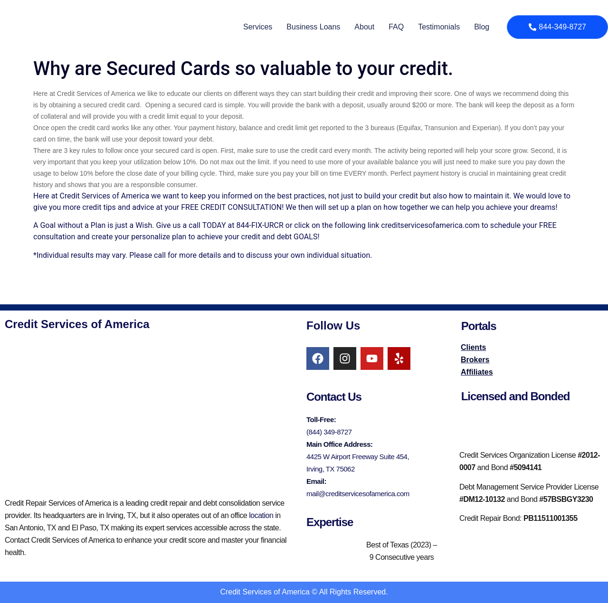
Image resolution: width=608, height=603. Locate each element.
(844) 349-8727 (329, 432)
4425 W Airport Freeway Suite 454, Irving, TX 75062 (357, 462)
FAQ (396, 27)
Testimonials (439, 27)
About (364, 27)
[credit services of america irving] (146, 414)
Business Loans (313, 27)
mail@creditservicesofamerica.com (357, 494)
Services (257, 27)
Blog (481, 27)
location (261, 515)
